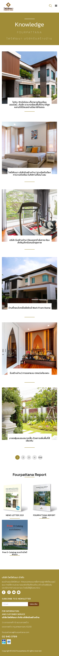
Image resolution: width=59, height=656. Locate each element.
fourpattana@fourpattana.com (15, 632)
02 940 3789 (9, 636)
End (40, 457)
